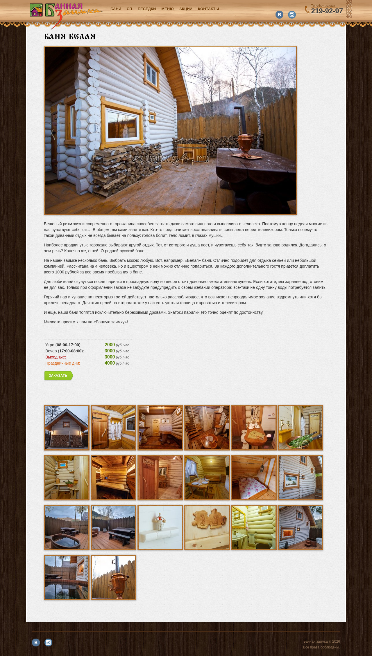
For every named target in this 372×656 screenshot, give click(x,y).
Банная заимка (66, 16)
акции (186, 9)
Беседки (147, 9)
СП (129, 9)
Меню (167, 9)
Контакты (208, 9)
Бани (115, 9)
